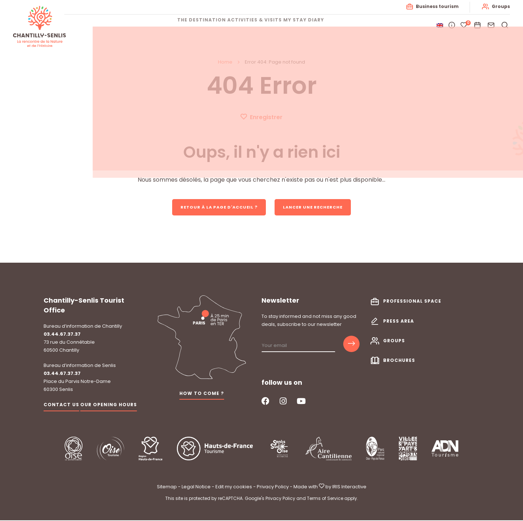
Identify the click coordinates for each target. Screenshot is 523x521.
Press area (398, 322)
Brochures (399, 361)
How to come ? (201, 394)
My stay (305, 25)
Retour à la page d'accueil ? (216, 207)
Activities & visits (254, 25)
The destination (190, 25)
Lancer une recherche (317, 207)
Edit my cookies (233, 487)
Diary (338, 25)
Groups (499, 6)
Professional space (412, 302)
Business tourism (435, 6)
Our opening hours (108, 406)
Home (225, 61)
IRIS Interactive (349, 487)
